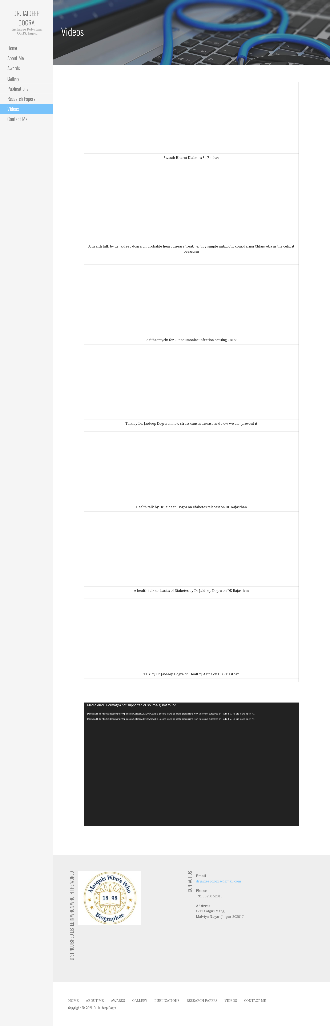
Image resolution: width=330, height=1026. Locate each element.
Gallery (13, 78)
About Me (15, 58)
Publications (17, 88)
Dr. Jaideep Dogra (26, 17)
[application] (191, 764)
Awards (13, 68)
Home (12, 48)
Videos (13, 108)
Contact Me (17, 118)
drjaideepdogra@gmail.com (218, 881)
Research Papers (21, 98)
